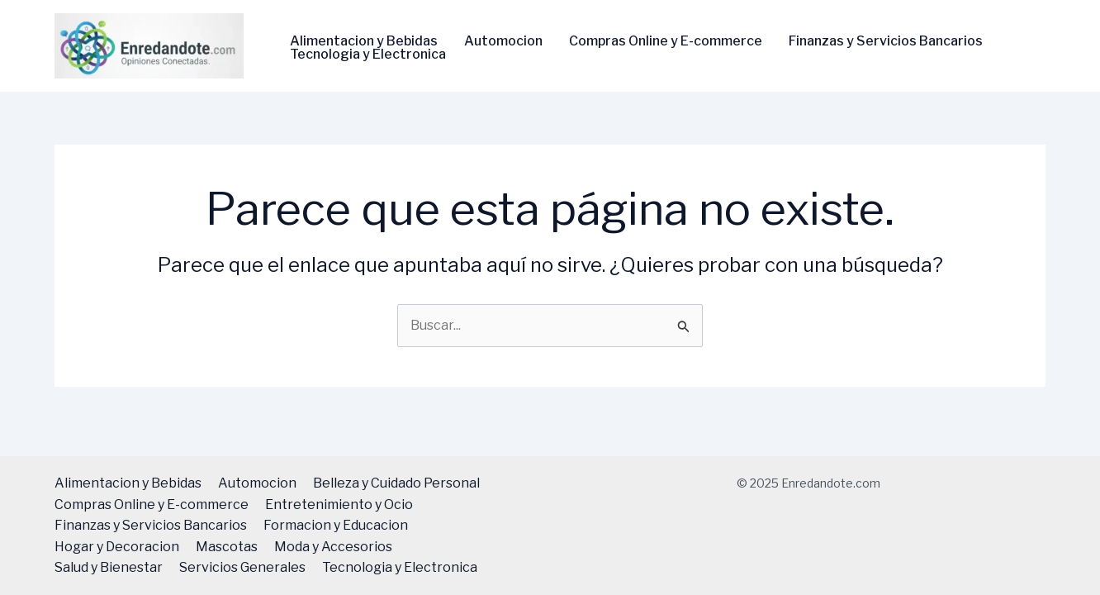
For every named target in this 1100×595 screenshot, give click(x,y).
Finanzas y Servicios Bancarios (886, 41)
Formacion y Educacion (335, 525)
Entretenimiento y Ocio (339, 504)
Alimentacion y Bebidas (364, 41)
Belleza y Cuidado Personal (396, 483)
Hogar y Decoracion (117, 547)
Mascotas (227, 547)
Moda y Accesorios (333, 547)
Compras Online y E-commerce (665, 41)
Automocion (503, 41)
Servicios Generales (242, 567)
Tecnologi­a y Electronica (368, 54)
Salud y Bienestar (109, 567)
